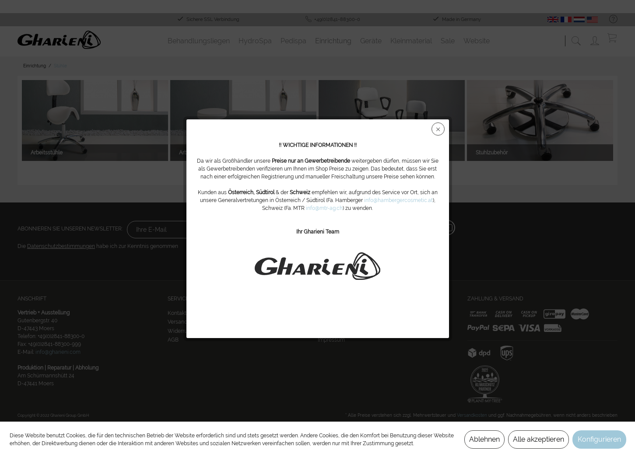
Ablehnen (484, 439)
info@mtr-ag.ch (324, 208)
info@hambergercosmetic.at (398, 200)
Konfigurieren (599, 439)
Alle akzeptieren (538, 439)
